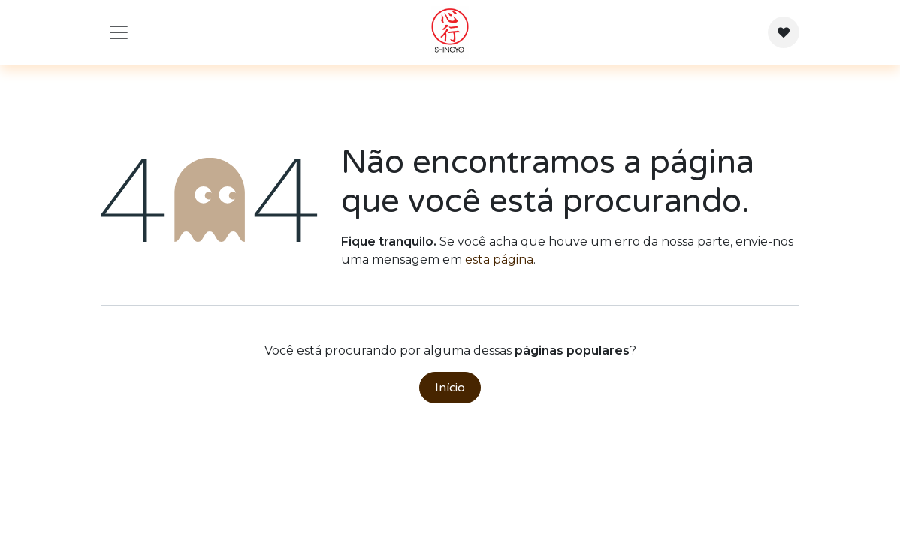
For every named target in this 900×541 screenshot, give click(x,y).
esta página (499, 259)
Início (450, 387)
